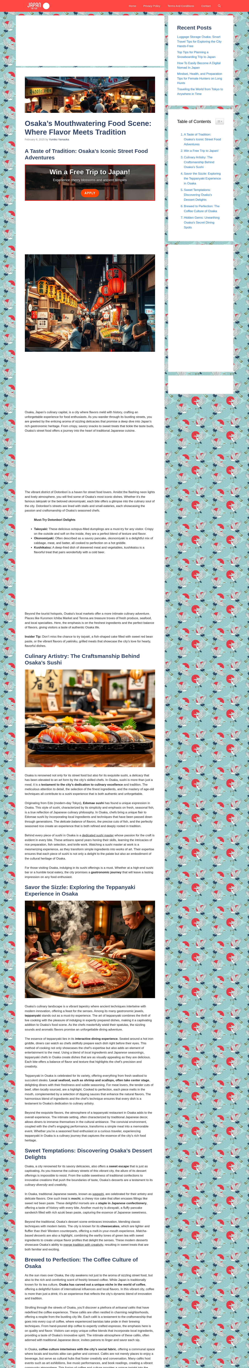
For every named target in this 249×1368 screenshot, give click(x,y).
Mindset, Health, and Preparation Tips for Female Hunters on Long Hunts (199, 78)
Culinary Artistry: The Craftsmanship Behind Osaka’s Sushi (199, 162)
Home (132, 5)
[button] (219, 6)
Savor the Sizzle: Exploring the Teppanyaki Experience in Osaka (202, 178)
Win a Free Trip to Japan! (201, 151)
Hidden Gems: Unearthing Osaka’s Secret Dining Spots (202, 222)
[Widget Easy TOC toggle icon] (219, 121)
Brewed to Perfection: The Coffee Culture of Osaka (201, 209)
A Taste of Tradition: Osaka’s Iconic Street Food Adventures (202, 139)
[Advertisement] (90, 40)
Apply (90, 193)
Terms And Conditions (181, 5)
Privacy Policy (151, 5)
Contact (206, 5)
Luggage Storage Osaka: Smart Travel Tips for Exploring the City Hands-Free (199, 41)
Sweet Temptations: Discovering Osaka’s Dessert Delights (198, 194)
